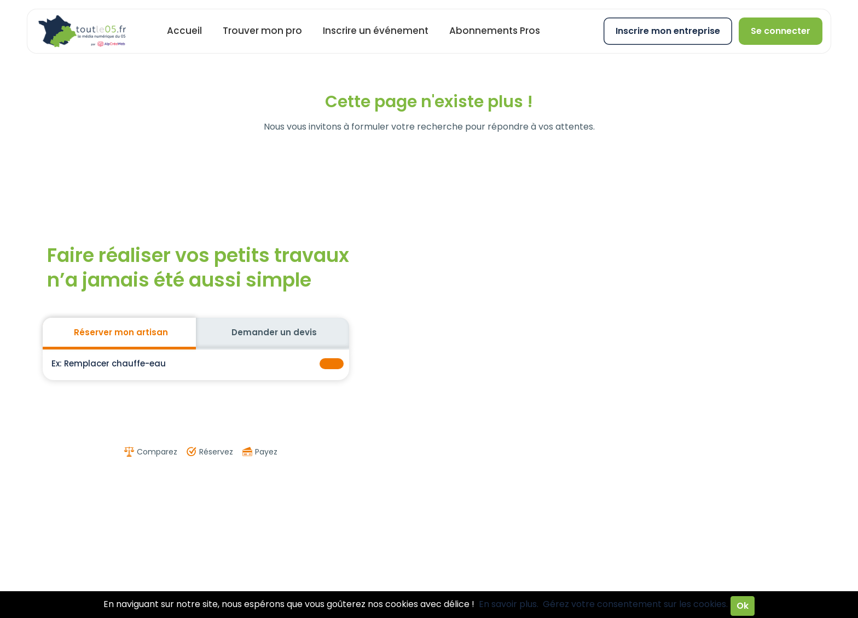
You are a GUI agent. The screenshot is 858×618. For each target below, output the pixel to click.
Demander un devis (274, 332)
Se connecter (780, 31)
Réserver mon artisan (121, 332)
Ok (743, 605)
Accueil (184, 30)
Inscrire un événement (375, 30)
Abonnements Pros (494, 30)
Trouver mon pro (262, 30)
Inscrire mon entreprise (668, 31)
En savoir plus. (508, 604)
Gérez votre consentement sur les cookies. (635, 604)
